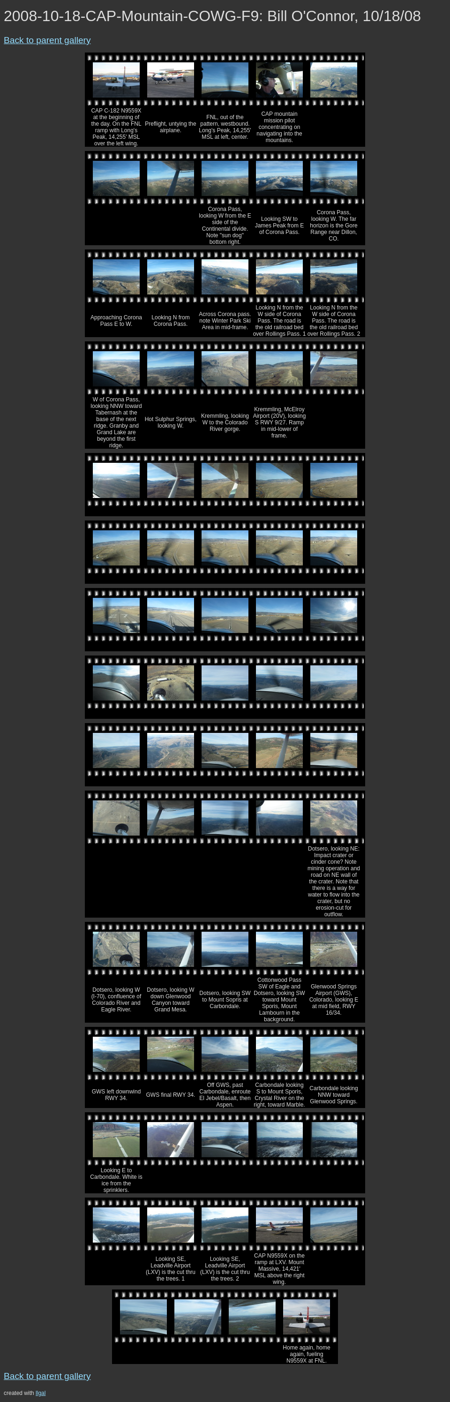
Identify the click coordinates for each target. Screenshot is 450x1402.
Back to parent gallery (47, 40)
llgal (40, 1393)
